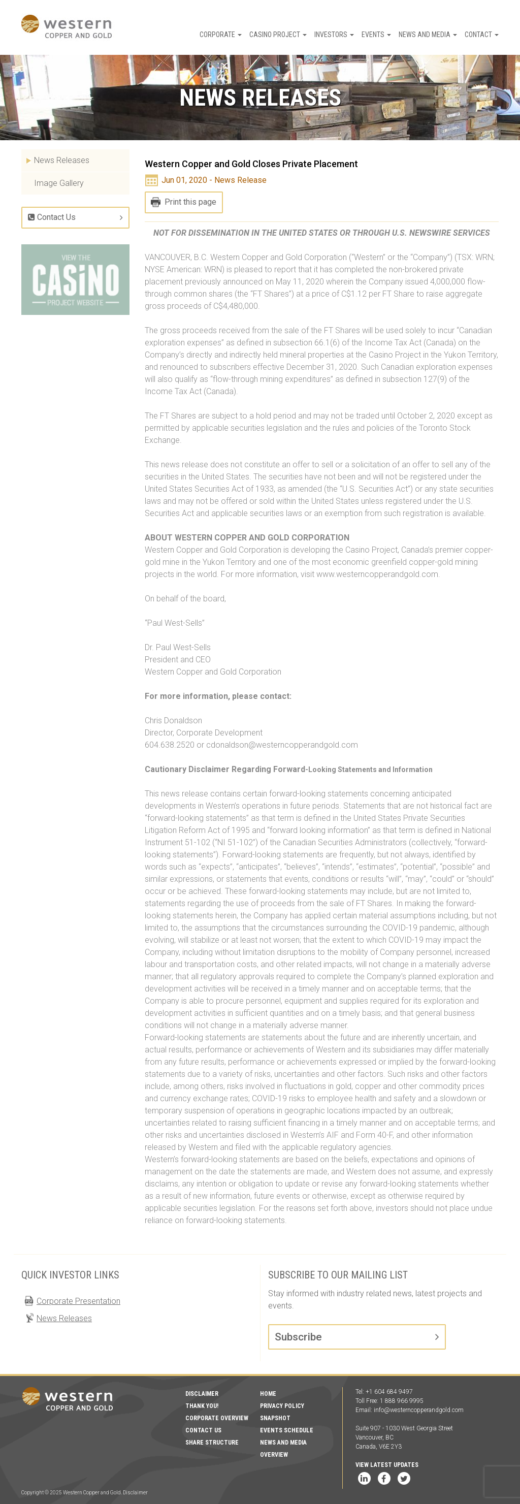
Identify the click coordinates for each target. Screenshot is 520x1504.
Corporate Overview (216, 1418)
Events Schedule (286, 1430)
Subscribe (298, 1337)
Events (376, 34)
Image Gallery (59, 183)
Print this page (190, 202)
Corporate (221, 34)
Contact (482, 34)
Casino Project (278, 34)
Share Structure (212, 1442)
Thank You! (201, 1406)
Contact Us (52, 217)
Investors (334, 34)
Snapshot (275, 1418)
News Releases (61, 160)
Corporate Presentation (78, 1301)
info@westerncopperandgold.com (419, 1410)
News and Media (428, 34)
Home (268, 1393)
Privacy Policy (282, 1406)
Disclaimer (201, 1393)
